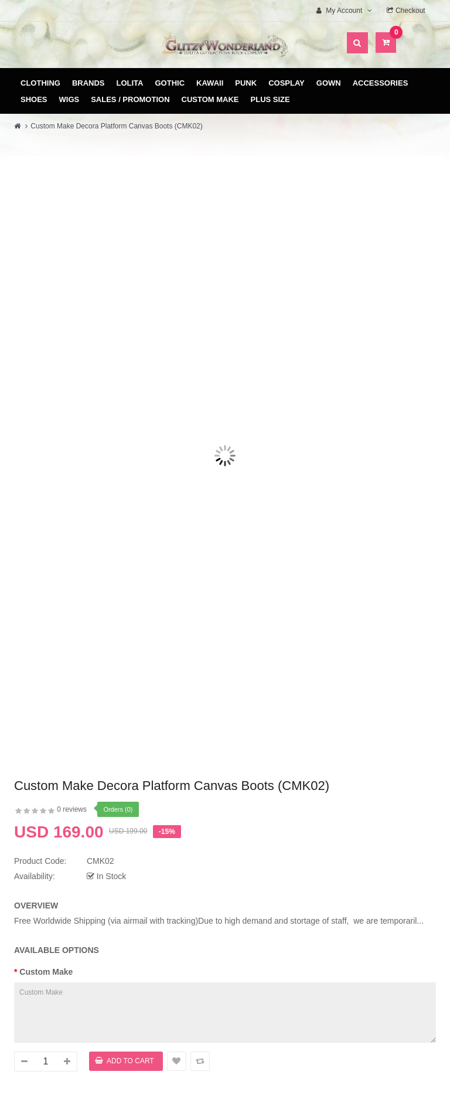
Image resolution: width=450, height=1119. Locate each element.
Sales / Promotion (130, 99)
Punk (246, 83)
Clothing (40, 83)
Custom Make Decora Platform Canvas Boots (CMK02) (116, 126)
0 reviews (72, 809)
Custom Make (210, 99)
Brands (88, 83)
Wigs (69, 99)
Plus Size (270, 99)
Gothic (170, 83)
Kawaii (209, 83)
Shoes (34, 99)
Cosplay (286, 83)
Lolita (130, 83)
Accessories (380, 83)
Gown (328, 83)
